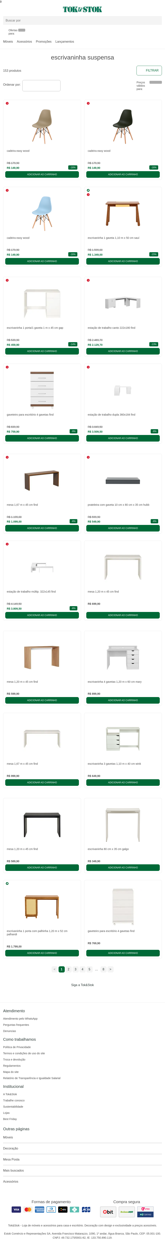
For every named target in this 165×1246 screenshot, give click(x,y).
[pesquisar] (157, 20)
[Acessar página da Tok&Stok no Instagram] (77, 993)
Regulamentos (12, 1065)
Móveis (8, 41)
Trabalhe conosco (14, 1100)
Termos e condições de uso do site (24, 1053)
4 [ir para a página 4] (82, 969)
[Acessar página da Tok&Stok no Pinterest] (88, 993)
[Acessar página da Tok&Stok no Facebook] (66, 993)
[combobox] (41, 85)
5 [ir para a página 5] (89, 969)
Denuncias (9, 1031)
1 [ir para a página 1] (61, 969)
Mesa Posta (82, 1159)
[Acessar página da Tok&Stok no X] (99, 993)
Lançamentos (64, 41)
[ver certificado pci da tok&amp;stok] (145, 1211)
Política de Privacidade (17, 1047)
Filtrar (149, 70)
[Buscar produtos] (82, 20)
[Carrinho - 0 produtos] (159, 9)
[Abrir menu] (27, 9)
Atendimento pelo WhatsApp (20, 1018)
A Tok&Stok (10, 1094)
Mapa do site (11, 1071)
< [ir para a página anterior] (54, 969)
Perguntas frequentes (16, 1024)
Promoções (44, 41)
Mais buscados (82, 1170)
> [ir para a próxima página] (110, 969)
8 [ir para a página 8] (103, 969)
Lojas (6, 1112)
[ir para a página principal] (82, 9)
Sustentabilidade (13, 1106)
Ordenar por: (12, 84)
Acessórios (24, 41)
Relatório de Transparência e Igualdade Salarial (31, 1078)
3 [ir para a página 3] (75, 969)
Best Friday (10, 1119)
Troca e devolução (14, 1059)
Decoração (82, 1148)
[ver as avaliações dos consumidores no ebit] (108, 1211)
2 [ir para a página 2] (68, 969)
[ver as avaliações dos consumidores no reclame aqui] (127, 1211)
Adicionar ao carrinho (42, 174)
